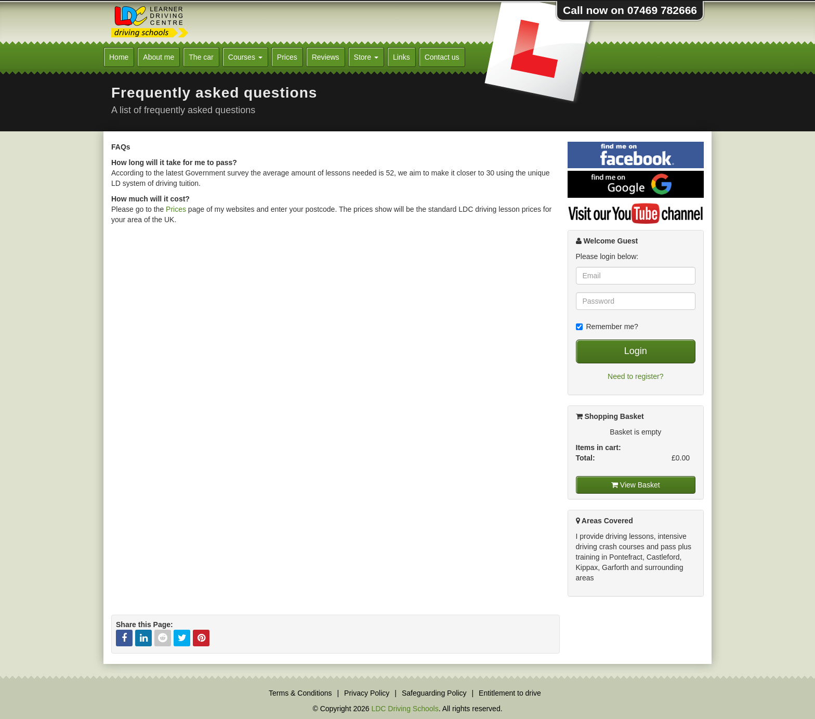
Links (401, 57)
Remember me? (607, 326)
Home (118, 57)
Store (366, 57)
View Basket (635, 485)
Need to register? (635, 376)
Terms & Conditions (300, 693)
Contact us (442, 57)
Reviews (325, 57)
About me (158, 57)
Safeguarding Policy (434, 693)
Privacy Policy (366, 693)
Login (635, 351)
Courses (245, 57)
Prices (287, 57)
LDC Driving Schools (404, 708)
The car (201, 57)
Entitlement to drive (510, 693)
